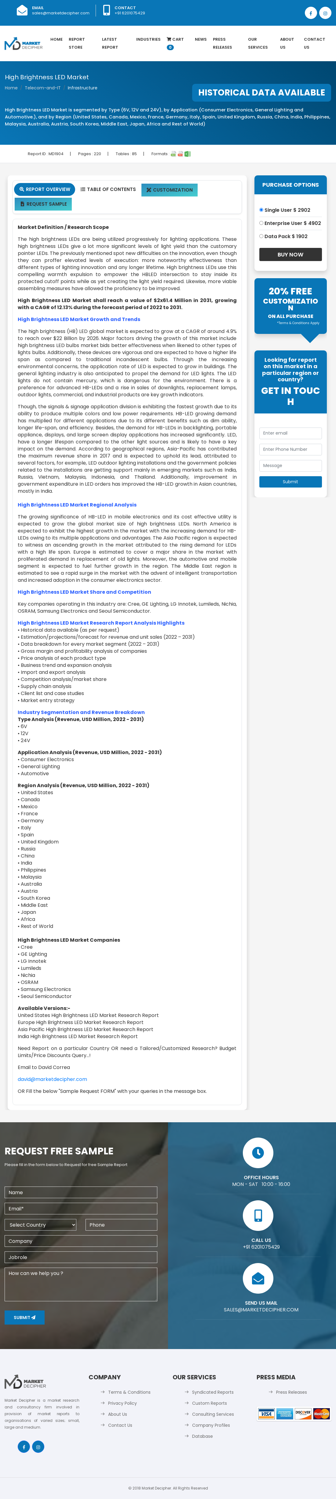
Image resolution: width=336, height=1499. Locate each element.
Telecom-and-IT (43, 88)
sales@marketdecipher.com (60, 13)
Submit (24, 1317)
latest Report (110, 43)
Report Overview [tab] (44, 189)
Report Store (77, 43)
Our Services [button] (258, 43)
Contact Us (314, 43)
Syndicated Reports (213, 1392)
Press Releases (222, 43)
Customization (169, 190)
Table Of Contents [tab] (108, 189)
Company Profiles (211, 1425)
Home (56, 39)
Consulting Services (213, 1414)
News (201, 39)
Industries (148, 39)
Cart (175, 43)
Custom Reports (209, 1403)
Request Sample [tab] (43, 204)
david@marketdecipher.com (52, 1079)
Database (202, 1436)
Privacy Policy (122, 1403)
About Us (287, 43)
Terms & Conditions (129, 1392)
